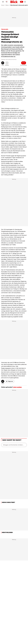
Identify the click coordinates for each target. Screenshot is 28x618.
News (7, 5)
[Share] (2, 62)
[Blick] (14, 2)
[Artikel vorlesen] (6, 62)
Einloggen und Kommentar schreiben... (13, 445)
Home (2, 5)
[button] (9, 381)
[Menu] (3, 2)
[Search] (6, 2)
